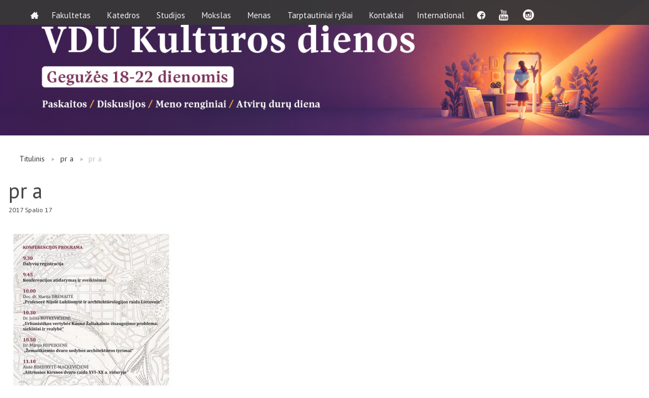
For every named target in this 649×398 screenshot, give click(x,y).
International (447, 12)
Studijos (174, 12)
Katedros (127, 12)
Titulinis (32, 159)
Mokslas (219, 12)
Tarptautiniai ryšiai (323, 12)
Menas (262, 12)
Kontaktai (390, 12)
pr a (67, 159)
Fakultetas (74, 12)
